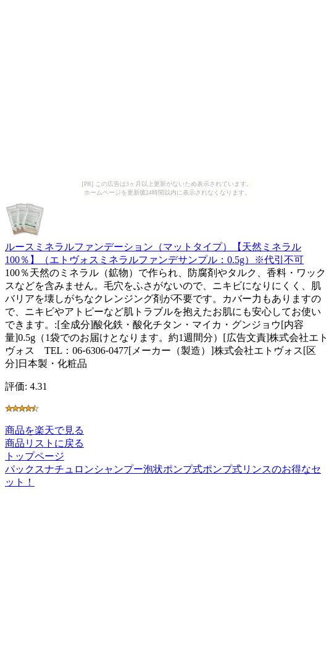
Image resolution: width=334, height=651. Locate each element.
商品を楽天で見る (44, 430)
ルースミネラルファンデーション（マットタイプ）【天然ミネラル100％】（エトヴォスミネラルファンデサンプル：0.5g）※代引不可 (154, 247)
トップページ (34, 456)
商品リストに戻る (44, 443)
